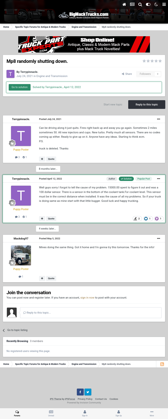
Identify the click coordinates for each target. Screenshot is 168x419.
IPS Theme (55, 399)
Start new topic (113, 104)
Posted (50, 119)
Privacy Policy (85, 399)
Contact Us (101, 399)
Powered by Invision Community (84, 402)
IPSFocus (70, 399)
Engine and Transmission (51, 76)
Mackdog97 (21, 238)
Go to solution (20, 87)
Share (127, 73)
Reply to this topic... (37, 312)
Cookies (114, 399)
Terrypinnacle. (29, 72)
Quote (51, 159)
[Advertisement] (84, 379)
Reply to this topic (147, 104)
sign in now (87, 297)
